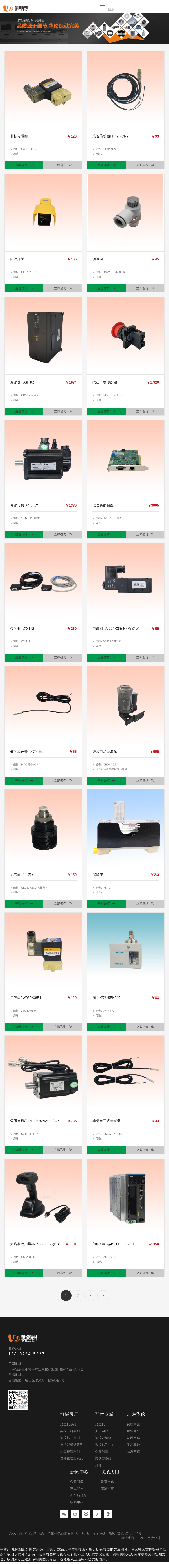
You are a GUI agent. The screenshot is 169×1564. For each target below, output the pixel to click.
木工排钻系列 (70, 1454)
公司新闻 (76, 1484)
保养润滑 (101, 1454)
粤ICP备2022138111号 (125, 1535)
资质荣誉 (133, 1426)
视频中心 (76, 1505)
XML (141, 1540)
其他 (98, 1467)
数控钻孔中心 (105, 1447)
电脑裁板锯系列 (71, 1447)
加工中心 (101, 1433)
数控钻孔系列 (70, 1440)
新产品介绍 (78, 1498)
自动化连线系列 (71, 1461)
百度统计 (154, 1540)
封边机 (100, 1426)
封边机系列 (68, 1426)
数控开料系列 (70, 1433)
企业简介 (133, 1433)
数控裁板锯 (103, 1440)
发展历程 (133, 1440)
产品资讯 (76, 1491)
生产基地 (133, 1447)
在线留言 (107, 1491)
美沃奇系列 (103, 1461)
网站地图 (127, 1540)
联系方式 (133, 1454)
